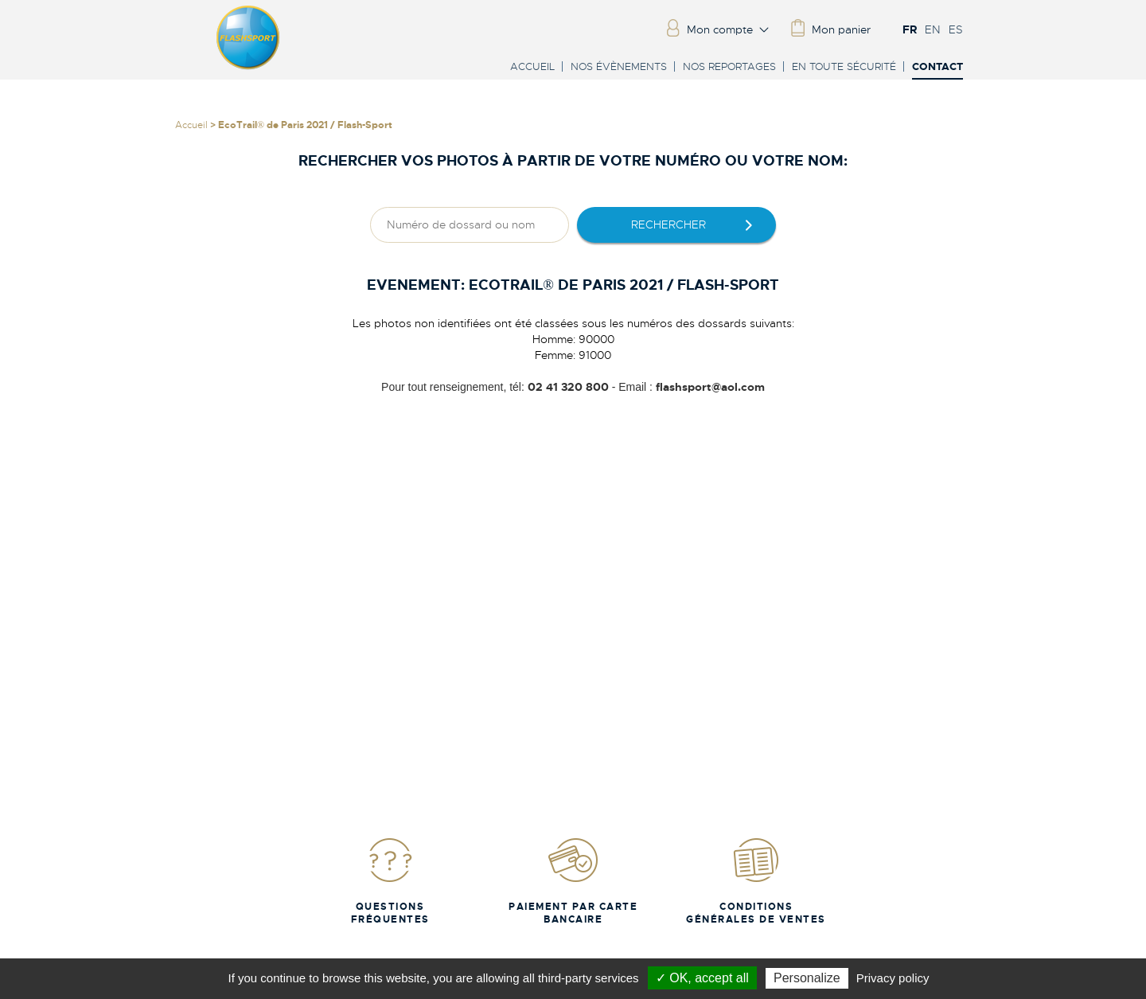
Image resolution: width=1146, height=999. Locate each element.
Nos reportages (729, 66)
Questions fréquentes (390, 881)
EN (933, 29)
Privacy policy (893, 978)
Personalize (807, 978)
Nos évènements (619, 66)
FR (909, 29)
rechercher (668, 224)
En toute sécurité (844, 66)
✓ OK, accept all (702, 978)
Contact (937, 67)
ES (956, 29)
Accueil (532, 66)
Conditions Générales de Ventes (756, 881)
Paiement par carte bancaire (573, 881)
